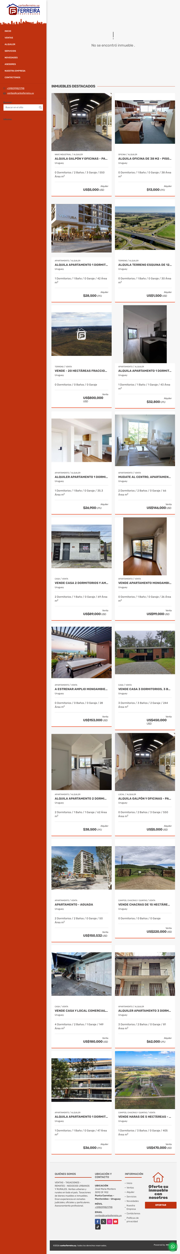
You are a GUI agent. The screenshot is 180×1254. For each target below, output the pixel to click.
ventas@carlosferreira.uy (20, 93)
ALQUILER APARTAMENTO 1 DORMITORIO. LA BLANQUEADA (81, 477)
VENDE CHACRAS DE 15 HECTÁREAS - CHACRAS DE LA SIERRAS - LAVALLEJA (145, 904)
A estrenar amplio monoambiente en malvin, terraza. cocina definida (81, 689)
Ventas (9, 37)
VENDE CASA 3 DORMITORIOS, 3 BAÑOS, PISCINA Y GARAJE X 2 (145, 689)
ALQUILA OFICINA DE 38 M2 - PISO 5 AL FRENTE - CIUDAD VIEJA (145, 158)
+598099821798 (15, 88)
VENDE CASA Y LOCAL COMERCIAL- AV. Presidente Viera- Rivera (81, 1011)
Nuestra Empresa (15, 71)
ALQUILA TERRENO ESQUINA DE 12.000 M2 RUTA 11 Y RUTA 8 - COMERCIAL (145, 265)
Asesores (10, 64)
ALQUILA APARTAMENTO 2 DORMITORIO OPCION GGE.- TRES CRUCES (81, 798)
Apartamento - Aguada (74, 904)
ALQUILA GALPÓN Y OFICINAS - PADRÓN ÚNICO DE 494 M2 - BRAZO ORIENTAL (81, 158)
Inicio (8, 31)
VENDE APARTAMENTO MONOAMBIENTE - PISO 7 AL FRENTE (145, 583)
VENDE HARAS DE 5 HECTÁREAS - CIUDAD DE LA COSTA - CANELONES (145, 1117)
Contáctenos (12, 77)
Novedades (11, 57)
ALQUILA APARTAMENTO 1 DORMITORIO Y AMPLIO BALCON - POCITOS (81, 1117)
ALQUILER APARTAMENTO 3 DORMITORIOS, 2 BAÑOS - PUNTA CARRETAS (145, 1011)
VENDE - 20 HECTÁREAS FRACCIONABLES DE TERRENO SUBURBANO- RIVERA (81, 371)
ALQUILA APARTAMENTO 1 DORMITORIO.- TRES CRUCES (145, 371)
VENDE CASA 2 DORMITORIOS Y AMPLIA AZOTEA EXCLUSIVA (81, 583)
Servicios (10, 51)
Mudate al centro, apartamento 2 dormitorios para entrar (145, 477)
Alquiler (10, 44)
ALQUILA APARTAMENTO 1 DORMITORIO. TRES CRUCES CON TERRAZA (81, 265)
